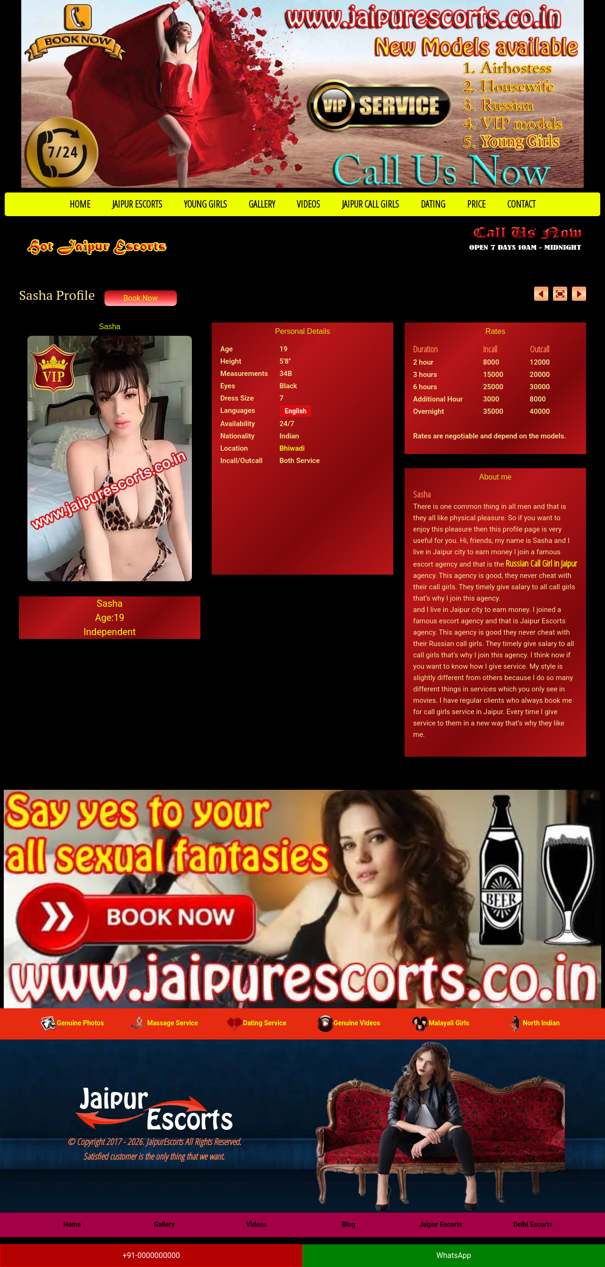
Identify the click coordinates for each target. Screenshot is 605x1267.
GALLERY (262, 204)
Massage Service (164, 1023)
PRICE (476, 204)
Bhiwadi (291, 448)
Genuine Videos (348, 1023)
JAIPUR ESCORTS (137, 204)
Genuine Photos (72, 1023)
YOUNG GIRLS (205, 204)
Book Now (140, 298)
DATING (433, 204)
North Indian (533, 1023)
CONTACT (521, 204)
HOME (79, 204)
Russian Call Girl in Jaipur (541, 563)
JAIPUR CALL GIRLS (370, 204)
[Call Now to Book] (302, 94)
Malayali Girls (440, 1023)
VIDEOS (308, 204)
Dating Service (256, 1023)
